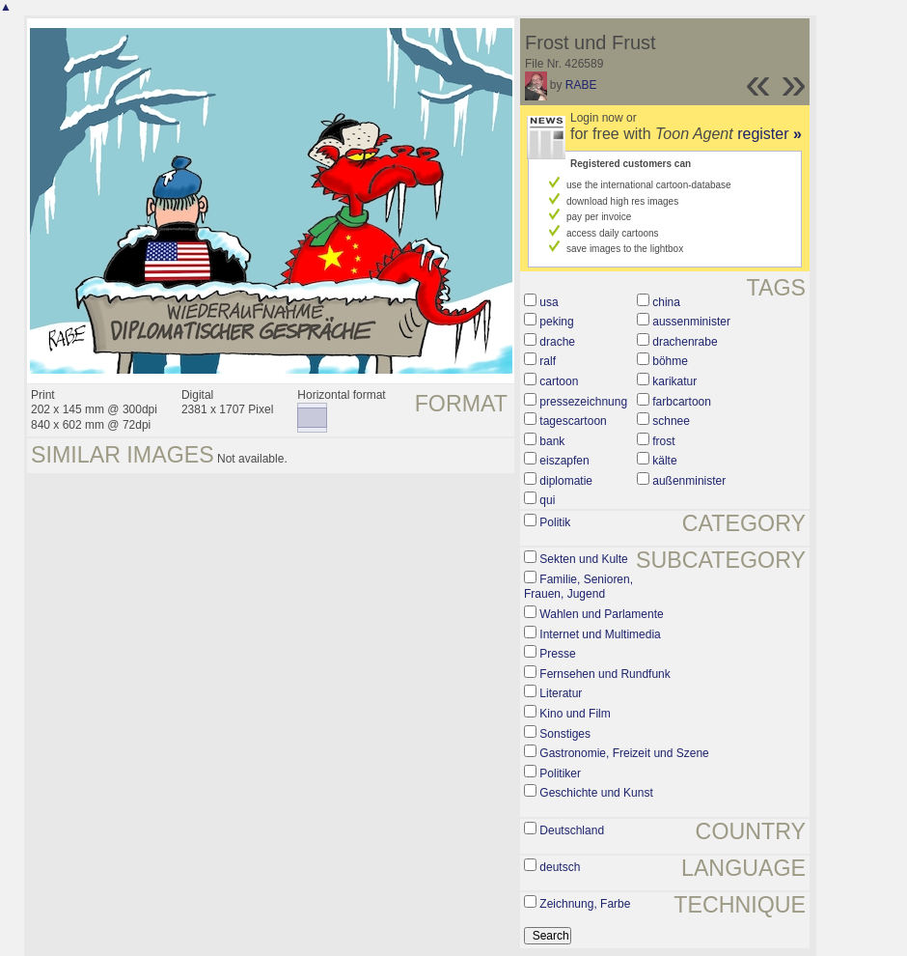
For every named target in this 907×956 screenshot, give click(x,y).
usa (548, 302)
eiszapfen (564, 460)
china (666, 302)
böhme (670, 361)
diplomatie (565, 481)
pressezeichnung (583, 401)
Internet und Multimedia (599, 634)
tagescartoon (572, 421)
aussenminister (691, 321)
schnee (671, 421)
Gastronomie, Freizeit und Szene (623, 753)
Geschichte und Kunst (595, 793)
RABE (581, 85)
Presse (557, 654)
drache (557, 342)
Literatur (560, 693)
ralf (547, 361)
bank (551, 441)
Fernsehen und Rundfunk (604, 674)
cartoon (558, 381)
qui (547, 500)
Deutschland (571, 830)
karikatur (674, 381)
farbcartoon (681, 401)
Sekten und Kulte (583, 559)
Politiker (560, 773)
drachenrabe (684, 342)
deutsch (559, 867)
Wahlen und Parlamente (601, 614)
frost (663, 441)
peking (556, 321)
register (769, 134)
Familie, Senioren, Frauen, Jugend (578, 587)
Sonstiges (565, 734)
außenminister (689, 481)
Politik (554, 522)
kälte (664, 460)
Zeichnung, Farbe (584, 904)
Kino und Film (574, 713)
